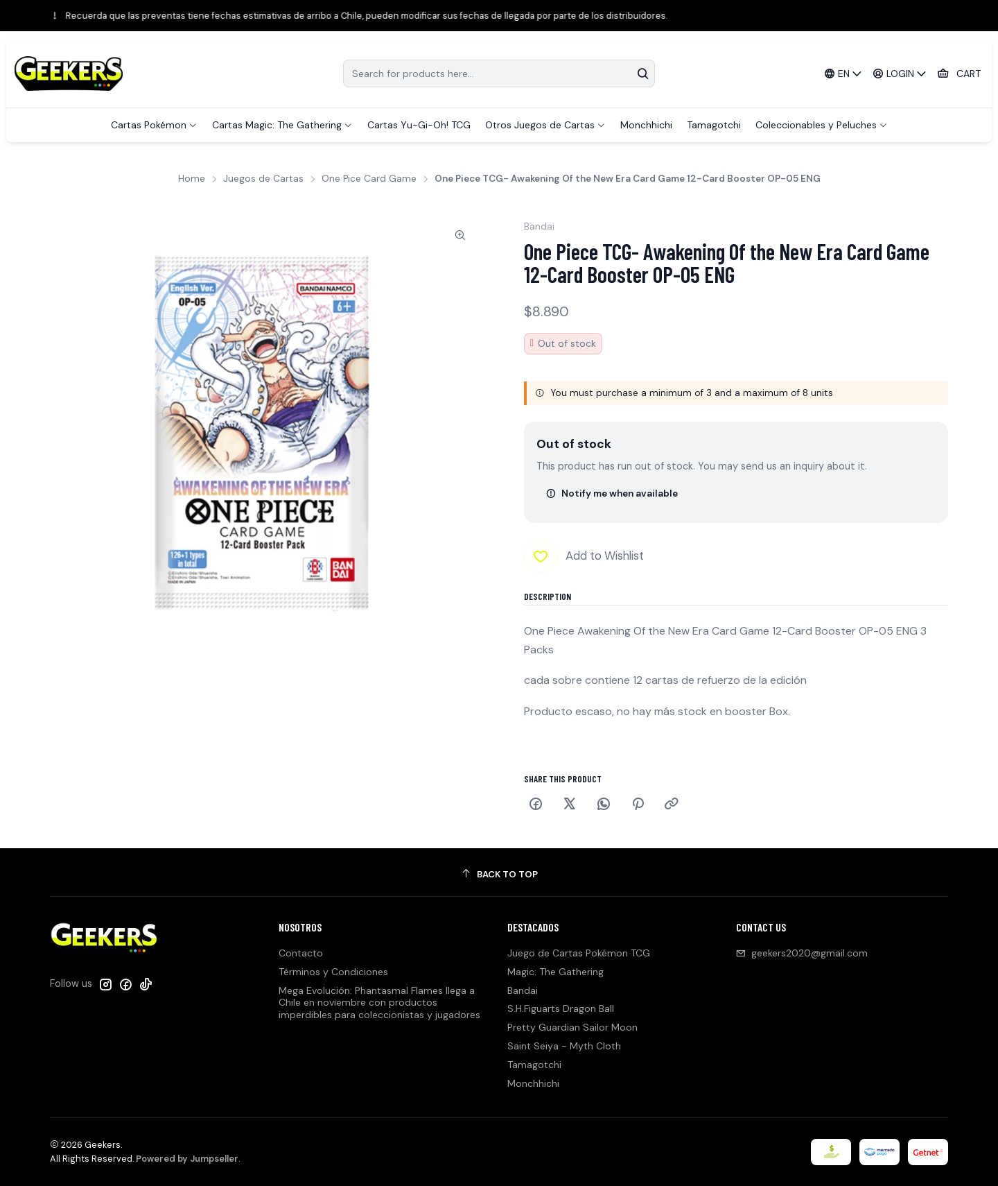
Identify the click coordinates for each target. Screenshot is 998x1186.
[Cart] (958, 74)
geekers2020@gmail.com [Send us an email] (802, 953)
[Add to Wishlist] (584, 556)
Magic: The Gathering (555, 971)
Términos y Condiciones (333, 971)
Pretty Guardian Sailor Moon (572, 1027)
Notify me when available (612, 493)
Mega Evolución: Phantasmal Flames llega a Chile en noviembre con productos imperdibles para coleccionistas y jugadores (379, 1002)
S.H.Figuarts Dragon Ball (560, 1008)
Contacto (301, 953)
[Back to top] (499, 874)
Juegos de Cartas (263, 179)
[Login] (900, 74)
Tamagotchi (534, 1064)
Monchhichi (533, 1083)
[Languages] (843, 74)
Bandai (522, 990)
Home (191, 179)
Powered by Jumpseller (187, 1158)
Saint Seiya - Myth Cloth (564, 1046)
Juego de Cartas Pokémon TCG (578, 953)
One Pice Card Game (369, 179)
